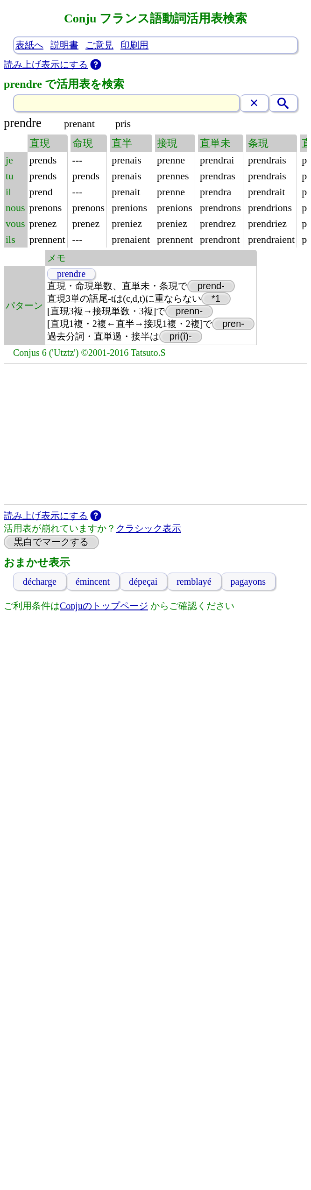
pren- (233, 324)
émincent (93, 581)
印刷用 (134, 45)
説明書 (64, 45)
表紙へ (29, 45)
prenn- (189, 311)
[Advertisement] (155, 433)
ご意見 (99, 45)
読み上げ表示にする (46, 64)
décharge (40, 581)
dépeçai (143, 581)
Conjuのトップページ (104, 606)
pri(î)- (181, 336)
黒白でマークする (51, 542)
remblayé (194, 581)
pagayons (248, 581)
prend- (211, 286)
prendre (71, 274)
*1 (216, 298)
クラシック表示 (148, 528)
